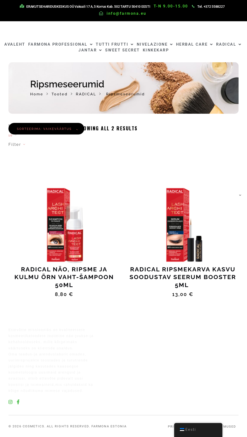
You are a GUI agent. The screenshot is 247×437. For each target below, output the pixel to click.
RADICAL (229, 44)
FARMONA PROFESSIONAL (60, 44)
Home (36, 94)
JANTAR (90, 50)
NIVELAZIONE (155, 44)
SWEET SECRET (122, 50)
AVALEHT (14, 44)
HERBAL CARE (194, 44)
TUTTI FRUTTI (115, 44)
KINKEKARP (156, 50)
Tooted (60, 94)
